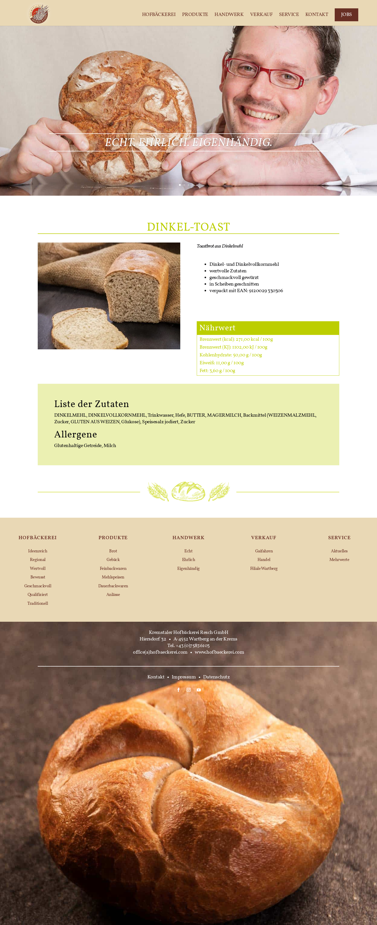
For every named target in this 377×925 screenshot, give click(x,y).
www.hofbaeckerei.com (219, 652)
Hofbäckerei (159, 15)
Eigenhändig (188, 569)
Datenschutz (216, 677)
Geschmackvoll (37, 586)
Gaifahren (264, 551)
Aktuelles (339, 551)
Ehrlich (188, 560)
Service (289, 15)
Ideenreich (37, 551)
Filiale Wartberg (264, 569)
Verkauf (261, 15)
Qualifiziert (38, 595)
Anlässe (113, 595)
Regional (38, 560)
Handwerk (229, 15)
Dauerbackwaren (113, 586)
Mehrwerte (339, 560)
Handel (263, 560)
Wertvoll (37, 569)
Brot (113, 551)
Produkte (195, 15)
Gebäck (113, 560)
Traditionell (37, 604)
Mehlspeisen (113, 577)
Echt (188, 551)
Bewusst (37, 577)
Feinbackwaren (113, 569)
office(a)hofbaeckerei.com (160, 652)
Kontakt (316, 15)
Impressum (184, 677)
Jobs (346, 14)
